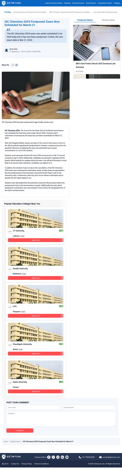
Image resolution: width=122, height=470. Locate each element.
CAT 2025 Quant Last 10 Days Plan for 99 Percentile (29, 12)
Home (6, 444)
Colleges (117, 3)
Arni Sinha (79, 71)
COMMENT (20, 433)
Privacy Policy (27, 466)
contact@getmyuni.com (111, 460)
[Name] (33, 407)
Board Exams (91, 3)
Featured (67, 3)
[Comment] (61, 420)
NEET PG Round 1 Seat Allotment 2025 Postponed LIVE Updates (69, 12)
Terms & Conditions (41, 466)
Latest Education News (53, 3)
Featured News (85, 20)
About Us (5, 466)
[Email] (89, 407)
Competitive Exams (105, 3)
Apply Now (36, 240)
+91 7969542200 (88, 460)
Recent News (108, 20)
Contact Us (15, 466)
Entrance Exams (78, 3)
